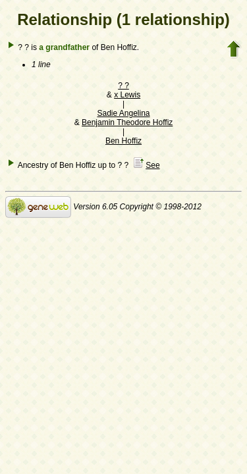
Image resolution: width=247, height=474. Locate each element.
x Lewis (127, 94)
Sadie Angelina (123, 113)
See (152, 165)
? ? (123, 85)
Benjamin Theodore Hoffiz (127, 122)
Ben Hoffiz (123, 140)
